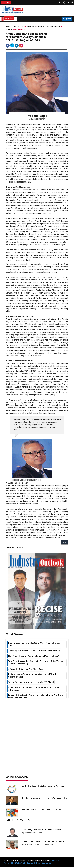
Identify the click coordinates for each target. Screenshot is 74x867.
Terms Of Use (33, 863)
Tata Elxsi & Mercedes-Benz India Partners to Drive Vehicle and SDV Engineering (35, 662)
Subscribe (6, 2)
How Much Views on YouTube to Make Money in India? (33, 656)
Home (9, 26)
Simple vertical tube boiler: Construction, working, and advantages (33, 688)
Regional (67, 18)
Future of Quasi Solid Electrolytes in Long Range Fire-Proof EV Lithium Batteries (36, 696)
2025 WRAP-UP (18, 863)
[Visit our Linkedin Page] (68, 2)
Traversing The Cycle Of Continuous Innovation (43, 829)
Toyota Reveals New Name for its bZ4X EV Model (31, 682)
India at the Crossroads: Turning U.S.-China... (42, 810)
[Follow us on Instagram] (72, 2)
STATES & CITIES (18, 26)
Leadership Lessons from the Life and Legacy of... (44, 798)
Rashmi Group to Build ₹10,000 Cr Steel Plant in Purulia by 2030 (35, 644)
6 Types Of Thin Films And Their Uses (25, 669)
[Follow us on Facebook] (59, 2)
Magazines (31, 26)
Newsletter (47, 863)
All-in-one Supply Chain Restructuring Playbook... (43, 786)
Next (65, 542)
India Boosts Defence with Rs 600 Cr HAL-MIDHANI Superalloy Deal (32, 675)
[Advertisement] (37, 717)
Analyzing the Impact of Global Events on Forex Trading (34, 651)
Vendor (9, 29)
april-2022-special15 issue (49, 26)
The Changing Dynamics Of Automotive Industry (43, 841)
